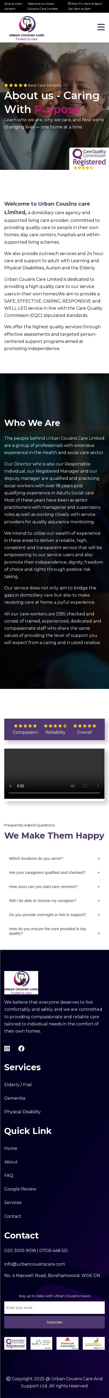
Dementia (14, 1098)
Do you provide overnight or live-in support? (47, 914)
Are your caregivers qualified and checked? (47, 872)
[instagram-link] (7, 1048)
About (11, 1161)
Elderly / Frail (18, 1084)
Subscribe (54, 1322)
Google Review (20, 1189)
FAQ (8, 1175)
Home (10, 1148)
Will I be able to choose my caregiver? (42, 900)
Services (12, 1202)
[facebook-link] (21, 1048)
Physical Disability (22, 1111)
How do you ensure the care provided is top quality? (47, 930)
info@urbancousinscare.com (34, 1264)
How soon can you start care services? (43, 886)
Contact (12, 1216)
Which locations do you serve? (36, 858)
